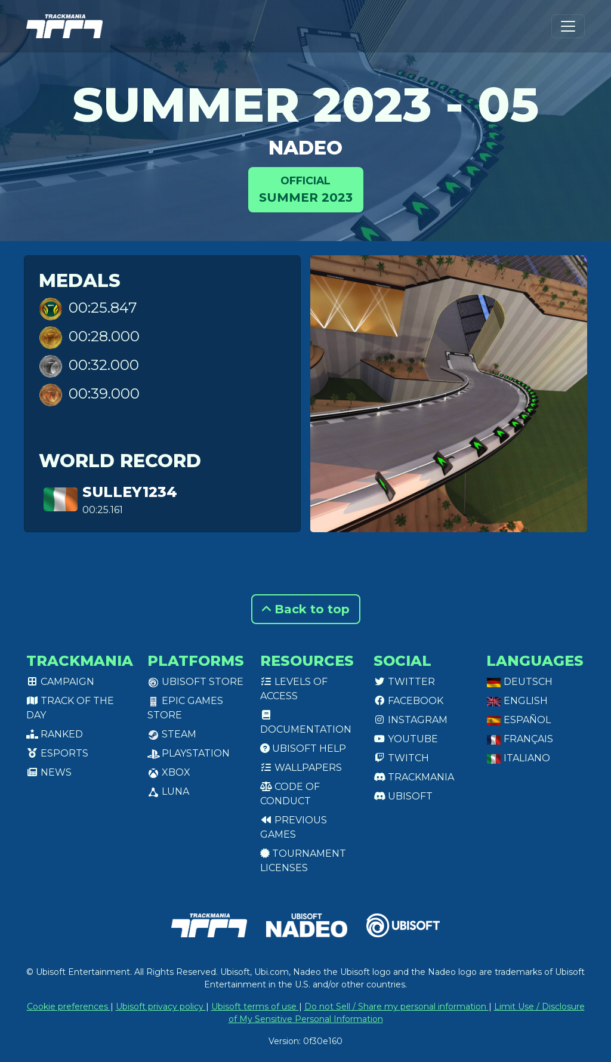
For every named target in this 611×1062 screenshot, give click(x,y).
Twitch (401, 758)
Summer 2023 (306, 189)
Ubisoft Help (303, 748)
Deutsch (519, 681)
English (517, 700)
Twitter (404, 681)
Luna (168, 791)
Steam (171, 734)
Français (519, 739)
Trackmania (414, 777)
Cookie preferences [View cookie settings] (68, 1006)
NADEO (305, 147)
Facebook (408, 700)
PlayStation (188, 753)
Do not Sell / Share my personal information (396, 1006)
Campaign (60, 681)
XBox (168, 772)
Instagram (411, 720)
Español (518, 720)
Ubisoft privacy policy (161, 1006)
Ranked (54, 734)
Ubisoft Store (195, 681)
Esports (57, 753)
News (49, 772)
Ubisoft (403, 796)
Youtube (406, 739)
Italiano (518, 758)
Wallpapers (301, 767)
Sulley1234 (129, 492)
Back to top (306, 609)
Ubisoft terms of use (255, 1006)
